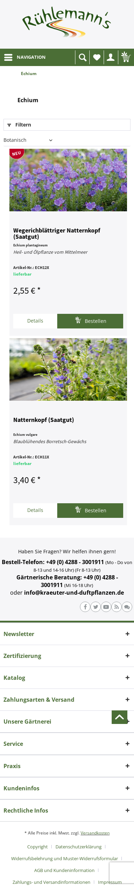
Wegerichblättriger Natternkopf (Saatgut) (56, 234)
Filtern (19, 124)
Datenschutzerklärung (78, 847)
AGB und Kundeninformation (64, 870)
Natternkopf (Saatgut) (43, 420)
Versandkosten (95, 833)
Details (35, 320)
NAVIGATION (25, 56)
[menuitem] (24, 57)
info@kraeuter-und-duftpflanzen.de (74, 592)
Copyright (37, 847)
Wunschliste (98, 59)
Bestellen (90, 320)
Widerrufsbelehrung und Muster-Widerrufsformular (64, 858)
